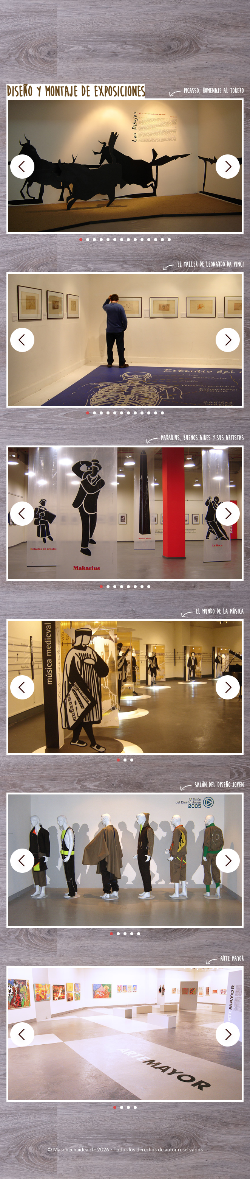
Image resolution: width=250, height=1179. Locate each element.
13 (162, 239)
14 (169, 239)
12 (155, 239)
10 (142, 239)
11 (148, 239)
